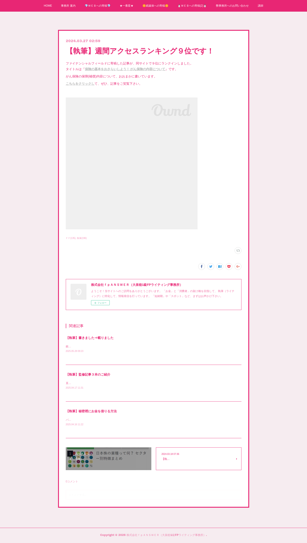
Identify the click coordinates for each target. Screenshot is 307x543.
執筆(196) (82, 238)
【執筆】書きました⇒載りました (90, 338)
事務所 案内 (68, 5)
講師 (260, 5)
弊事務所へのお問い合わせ (232, 5)
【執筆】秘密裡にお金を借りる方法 (91, 412)
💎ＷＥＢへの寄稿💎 (98, 5)
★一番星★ (126, 5)
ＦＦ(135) (71, 238)
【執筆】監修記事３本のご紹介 (88, 375)
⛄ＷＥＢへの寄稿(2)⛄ (192, 5)
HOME (48, 5)
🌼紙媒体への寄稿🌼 (155, 5)
